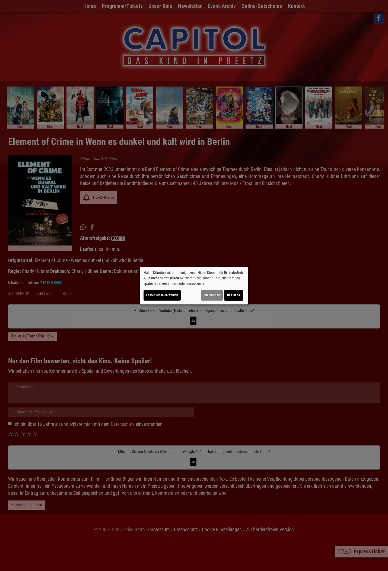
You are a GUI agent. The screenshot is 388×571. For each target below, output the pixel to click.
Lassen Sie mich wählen (162, 295)
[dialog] (194, 286)
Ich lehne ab (212, 295)
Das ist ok (233, 295)
